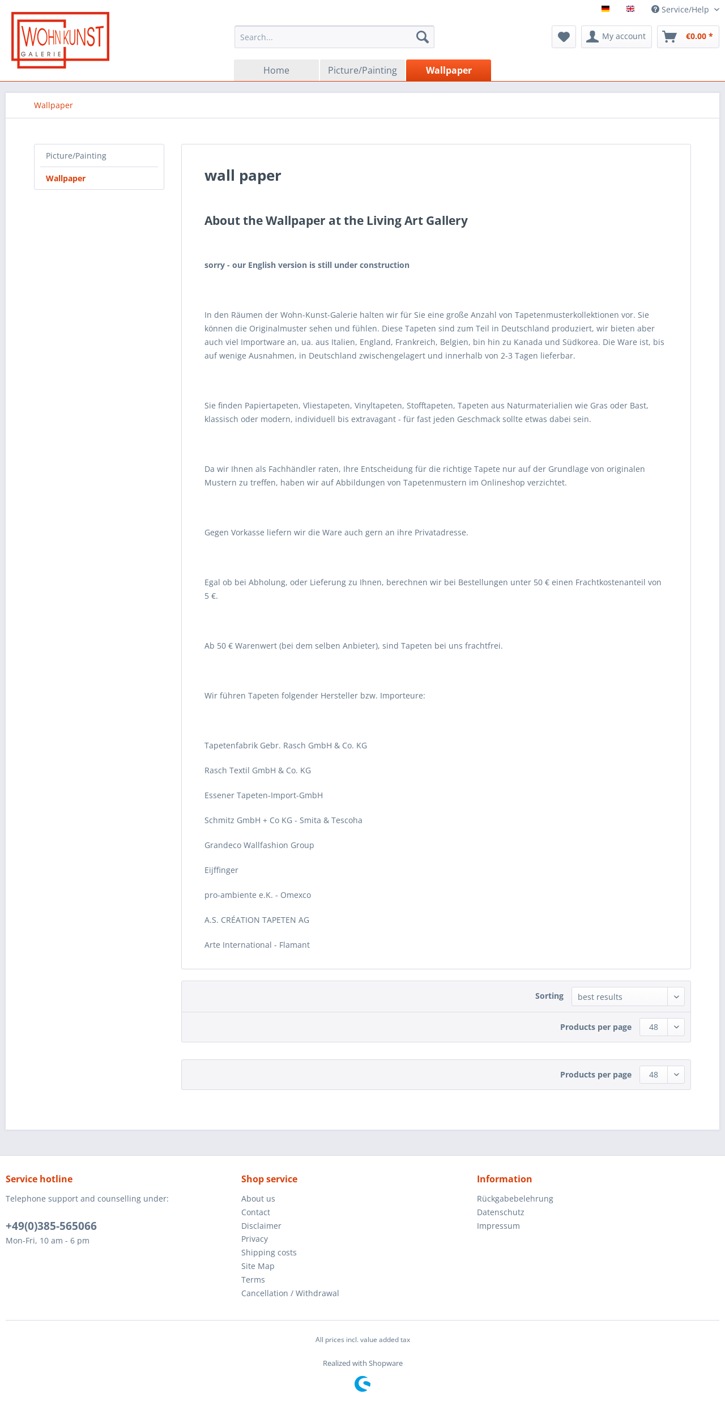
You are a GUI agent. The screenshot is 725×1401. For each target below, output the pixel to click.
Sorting (549, 995)
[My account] (616, 36)
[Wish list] (564, 36)
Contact (255, 1212)
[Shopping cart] (688, 36)
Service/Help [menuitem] (681, 9)
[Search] (422, 36)
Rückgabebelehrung (515, 1198)
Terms (253, 1279)
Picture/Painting (76, 155)
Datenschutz (500, 1212)
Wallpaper (66, 178)
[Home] (276, 70)
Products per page (596, 1026)
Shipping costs (269, 1252)
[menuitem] (334, 36)
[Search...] (334, 36)
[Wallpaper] (448, 70)
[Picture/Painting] (362, 70)
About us (258, 1198)
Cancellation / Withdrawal (290, 1293)
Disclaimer (261, 1225)
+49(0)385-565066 (51, 1226)
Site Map (258, 1266)
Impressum (498, 1225)
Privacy (254, 1238)
